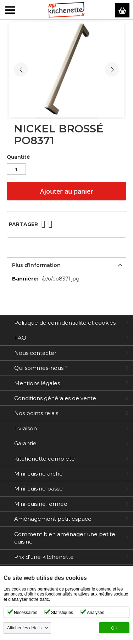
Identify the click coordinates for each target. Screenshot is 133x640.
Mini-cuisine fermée (40, 503)
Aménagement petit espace (53, 518)
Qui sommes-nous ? (41, 367)
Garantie (25, 443)
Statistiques (62, 612)
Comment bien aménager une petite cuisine (64, 538)
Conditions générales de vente (55, 398)
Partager (23, 224)
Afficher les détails (24, 627)
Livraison (25, 428)
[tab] (67, 264)
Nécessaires (25, 612)
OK (114, 628)
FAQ (20, 337)
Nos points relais (36, 413)
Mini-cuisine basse (38, 488)
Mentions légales (37, 383)
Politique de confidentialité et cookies (65, 322)
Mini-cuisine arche (38, 473)
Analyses (95, 612)
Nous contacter (35, 353)
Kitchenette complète (44, 458)
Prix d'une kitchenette (44, 557)
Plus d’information (36, 265)
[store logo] (66, 10)
